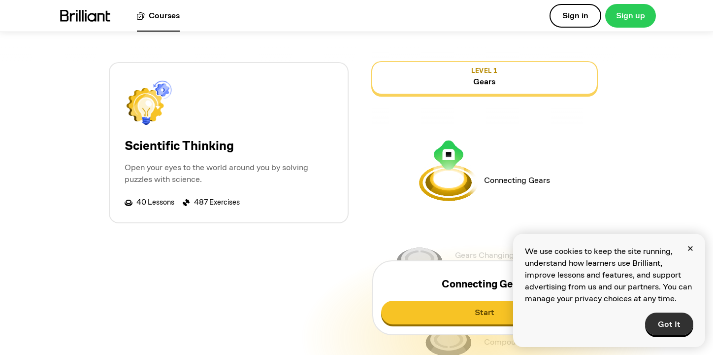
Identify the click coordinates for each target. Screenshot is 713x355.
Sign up (630, 15)
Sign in (575, 15)
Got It (669, 324)
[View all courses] (158, 16)
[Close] (690, 248)
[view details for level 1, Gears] (484, 78)
